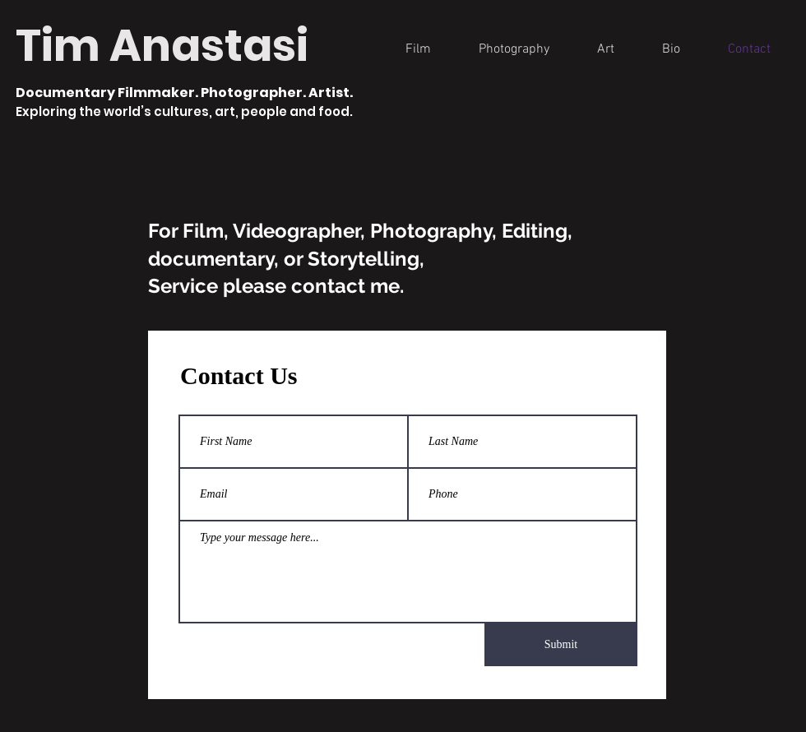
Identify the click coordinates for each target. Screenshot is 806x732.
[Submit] (560, 644)
